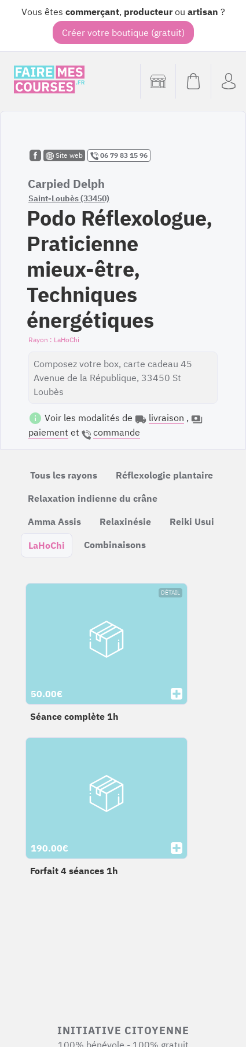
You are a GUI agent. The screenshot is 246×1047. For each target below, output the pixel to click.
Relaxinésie (125, 521)
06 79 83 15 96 (119, 155)
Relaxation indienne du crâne (92, 498)
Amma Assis (54, 521)
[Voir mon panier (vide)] (193, 81)
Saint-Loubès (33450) (68, 198)
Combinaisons (115, 544)
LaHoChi (46, 545)
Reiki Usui (192, 521)
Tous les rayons (63, 475)
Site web (64, 155)
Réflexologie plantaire (164, 475)
